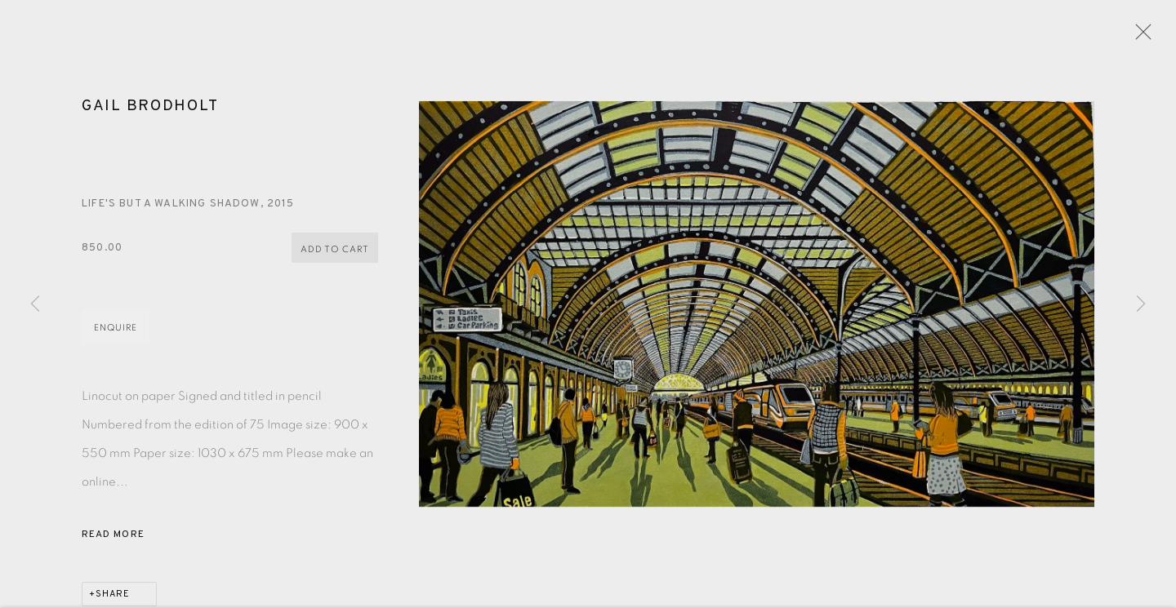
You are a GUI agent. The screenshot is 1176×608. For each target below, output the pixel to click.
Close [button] (1143, 36)
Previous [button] (35, 304)
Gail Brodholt (150, 113)
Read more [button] (113, 541)
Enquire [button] (115, 335)
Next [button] (1141, 304)
